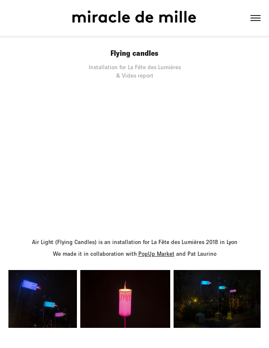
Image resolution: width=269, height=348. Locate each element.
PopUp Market (156, 254)
